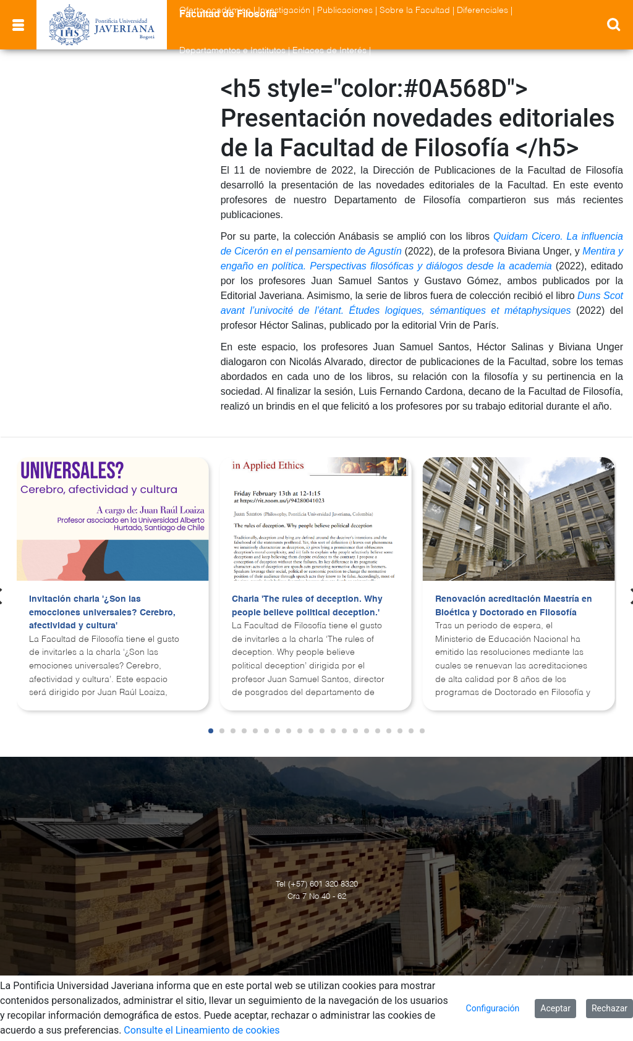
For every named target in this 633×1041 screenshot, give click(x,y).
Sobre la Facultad (415, 10)
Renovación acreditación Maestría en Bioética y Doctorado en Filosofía (513, 606)
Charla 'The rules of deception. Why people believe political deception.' (307, 606)
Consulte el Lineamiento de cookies (201, 1030)
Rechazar (609, 1008)
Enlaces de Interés (329, 50)
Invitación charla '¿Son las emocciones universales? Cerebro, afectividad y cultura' (102, 612)
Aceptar (555, 1008)
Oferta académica (215, 10)
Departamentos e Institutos (232, 50)
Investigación (284, 10)
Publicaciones (345, 10)
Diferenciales (482, 10)
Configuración (493, 1008)
